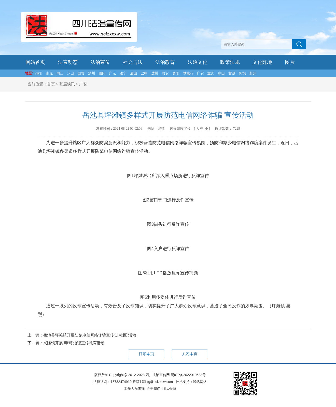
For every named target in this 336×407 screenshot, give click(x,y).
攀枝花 (188, 73)
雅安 (165, 73)
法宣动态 (68, 62)
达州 (154, 73)
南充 (49, 73)
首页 (51, 84)
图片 (290, 62)
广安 (200, 73)
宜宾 (210, 73)
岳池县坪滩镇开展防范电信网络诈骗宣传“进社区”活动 (89, 335)
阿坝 (242, 73)
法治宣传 (100, 62)
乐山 (70, 73)
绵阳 (38, 73)
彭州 (253, 73)
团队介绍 (169, 389)
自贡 (81, 73)
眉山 (133, 73)
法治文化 (197, 62)
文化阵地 (262, 62)
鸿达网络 (200, 382)
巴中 (144, 73)
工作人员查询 (134, 389)
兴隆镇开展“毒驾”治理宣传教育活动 (74, 343)
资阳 (175, 73)
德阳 (102, 73)
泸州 (91, 73)
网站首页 (35, 62)
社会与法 (132, 62)
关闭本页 (189, 354)
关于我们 (153, 389)
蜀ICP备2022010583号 (188, 375)
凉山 (221, 73)
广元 (112, 73)
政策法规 (230, 62)
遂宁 (123, 73)
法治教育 (165, 62)
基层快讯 (67, 84)
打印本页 (146, 354)
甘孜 (231, 73)
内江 (59, 73)
